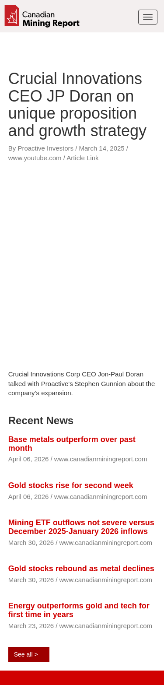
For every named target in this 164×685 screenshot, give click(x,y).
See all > (26, 654)
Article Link (82, 158)
